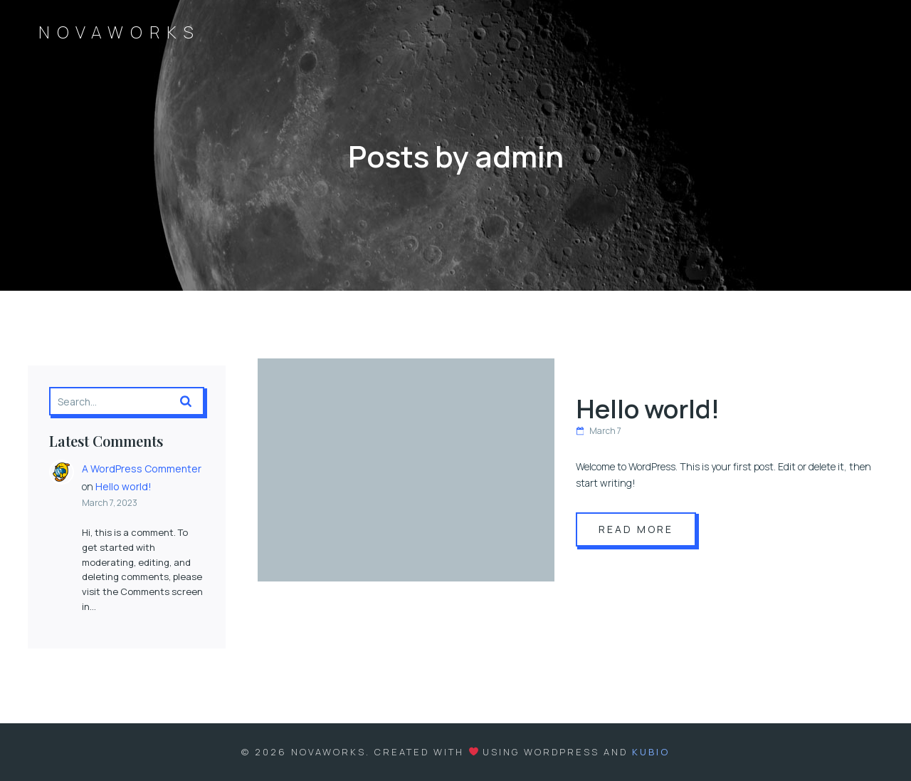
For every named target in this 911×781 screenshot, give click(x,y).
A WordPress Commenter (141, 468)
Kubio (651, 751)
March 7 (598, 431)
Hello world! (123, 486)
